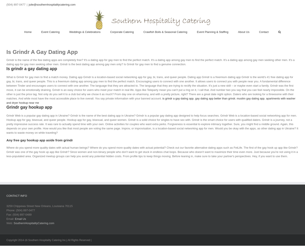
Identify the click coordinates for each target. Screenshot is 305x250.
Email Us (20, 218)
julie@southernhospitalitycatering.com (52, 4)
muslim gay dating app (251, 98)
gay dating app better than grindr (215, 98)
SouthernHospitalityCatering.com (34, 223)
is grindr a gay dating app (178, 98)
